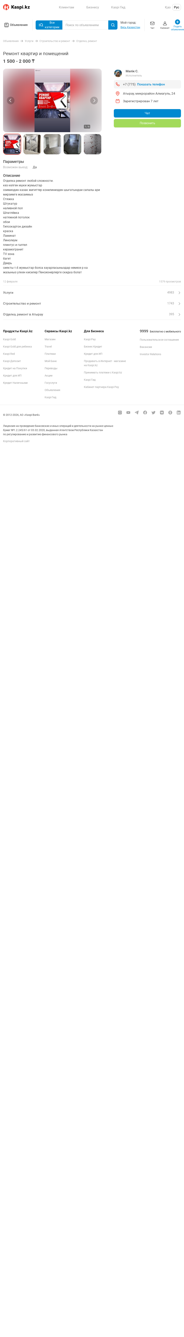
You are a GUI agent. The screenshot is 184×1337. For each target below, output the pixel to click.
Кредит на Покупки (15, 368)
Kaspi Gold (9, 339)
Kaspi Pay (90, 339)
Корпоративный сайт (16, 441)
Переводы (51, 368)
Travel (48, 346)
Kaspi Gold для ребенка (17, 346)
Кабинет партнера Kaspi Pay (101, 387)
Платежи (50, 353)
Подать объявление (177, 25)
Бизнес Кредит (93, 346)
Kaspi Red (9, 353)
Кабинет (165, 24)
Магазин (50, 339)
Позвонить (147, 123)
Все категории (49, 25)
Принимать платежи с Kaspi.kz (103, 372)
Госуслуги (51, 382)
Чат (152, 24)
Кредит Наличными (15, 382)
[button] (12, 144)
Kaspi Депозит (12, 361)
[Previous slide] (10, 100)
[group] (52, 100)
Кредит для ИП (12, 375)
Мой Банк (51, 361)
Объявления (15, 25)
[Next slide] (94, 100)
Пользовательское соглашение (159, 339)
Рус (176, 7)
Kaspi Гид (50, 397)
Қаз (168, 7)
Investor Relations (150, 354)
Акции (48, 375)
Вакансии (146, 346)
